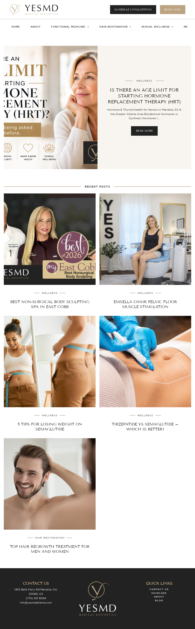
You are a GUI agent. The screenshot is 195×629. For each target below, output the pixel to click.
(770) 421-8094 (36, 598)
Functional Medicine (70, 27)
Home (15, 26)
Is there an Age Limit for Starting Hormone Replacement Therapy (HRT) (144, 96)
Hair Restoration (116, 27)
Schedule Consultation (133, 9)
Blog (159, 600)
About (35, 26)
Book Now (172, 9)
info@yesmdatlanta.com (36, 602)
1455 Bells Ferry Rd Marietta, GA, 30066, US (36, 591)
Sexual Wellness (158, 27)
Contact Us (159, 589)
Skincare (159, 593)
